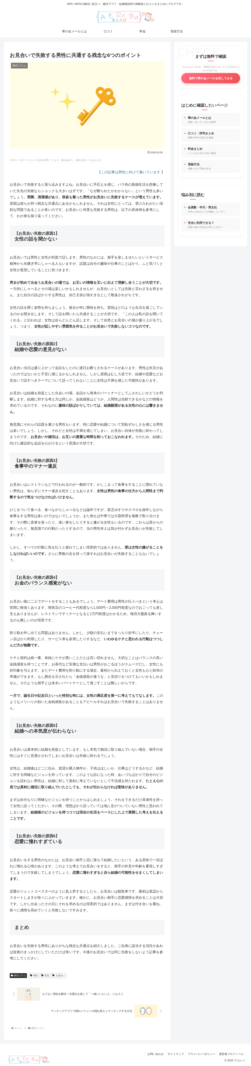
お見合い (58, 975)
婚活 (34, 975)
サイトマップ (176, 1054)
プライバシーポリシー (201, 1054)
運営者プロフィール (231, 1054)
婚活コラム (18, 975)
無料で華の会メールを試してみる (211, 78)
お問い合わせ (155, 1054)
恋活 (45, 975)
